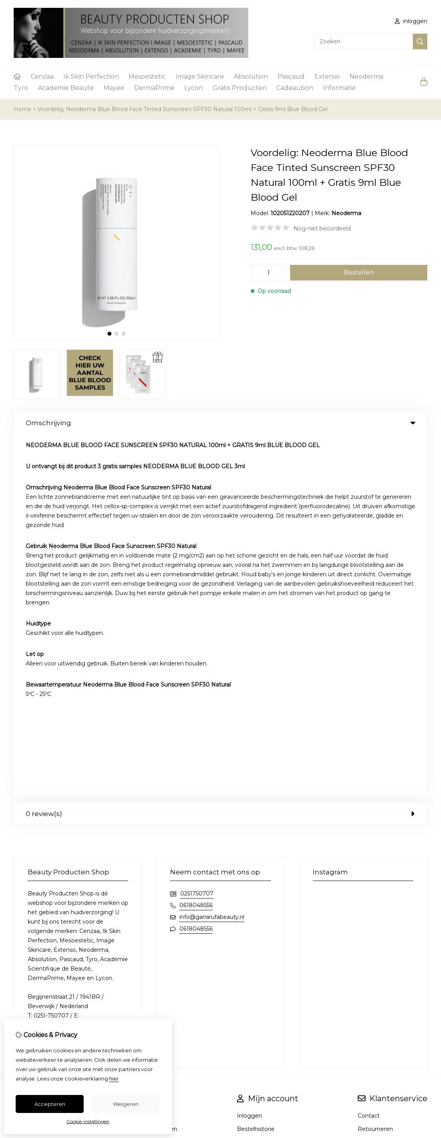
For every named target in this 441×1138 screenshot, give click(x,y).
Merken (149, 753)
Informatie (339, 88)
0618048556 (196, 542)
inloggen (411, 21)
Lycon (193, 88)
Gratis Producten (240, 88)
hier (114, 1078)
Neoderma (366, 76)
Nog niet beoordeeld (322, 228)
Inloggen (249, 753)
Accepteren (49, 1104)
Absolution (251, 76)
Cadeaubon (294, 88)
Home (22, 109)
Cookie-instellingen (87, 1121)
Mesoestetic (147, 76)
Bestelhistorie (255, 766)
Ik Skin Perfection (91, 76)
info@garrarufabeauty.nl (211, 554)
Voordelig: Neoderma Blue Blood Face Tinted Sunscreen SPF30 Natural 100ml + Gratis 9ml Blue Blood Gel (183, 109)
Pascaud (291, 76)
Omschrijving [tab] (220, 423)
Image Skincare (200, 76)
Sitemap (369, 779)
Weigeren (125, 1104)
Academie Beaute (66, 88)
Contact (369, 753)
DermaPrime (154, 88)
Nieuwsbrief (253, 779)
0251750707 (196, 530)
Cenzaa (42, 76)
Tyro (21, 88)
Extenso (327, 76)
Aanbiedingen (158, 766)
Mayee (114, 88)
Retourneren (375, 766)
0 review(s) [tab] (220, 451)
